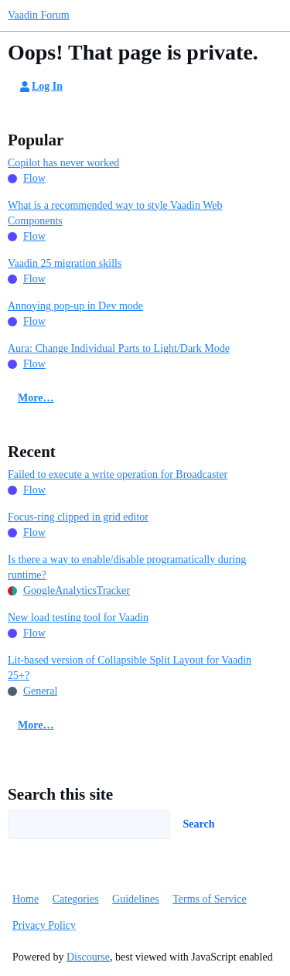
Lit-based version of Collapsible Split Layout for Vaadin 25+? (129, 667)
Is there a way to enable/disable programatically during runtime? (127, 567)
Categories (76, 899)
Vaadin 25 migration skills (64, 263)
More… (35, 398)
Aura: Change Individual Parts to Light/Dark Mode (119, 348)
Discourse (88, 957)
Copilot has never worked (63, 163)
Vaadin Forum (39, 15)
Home (25, 899)
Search (199, 824)
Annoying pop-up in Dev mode (75, 306)
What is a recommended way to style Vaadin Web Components (115, 213)
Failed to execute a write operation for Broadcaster (117, 474)
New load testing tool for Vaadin (78, 617)
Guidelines (135, 899)
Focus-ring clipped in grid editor (78, 517)
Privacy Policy (44, 925)
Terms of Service (209, 899)
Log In (40, 87)
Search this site (60, 794)
